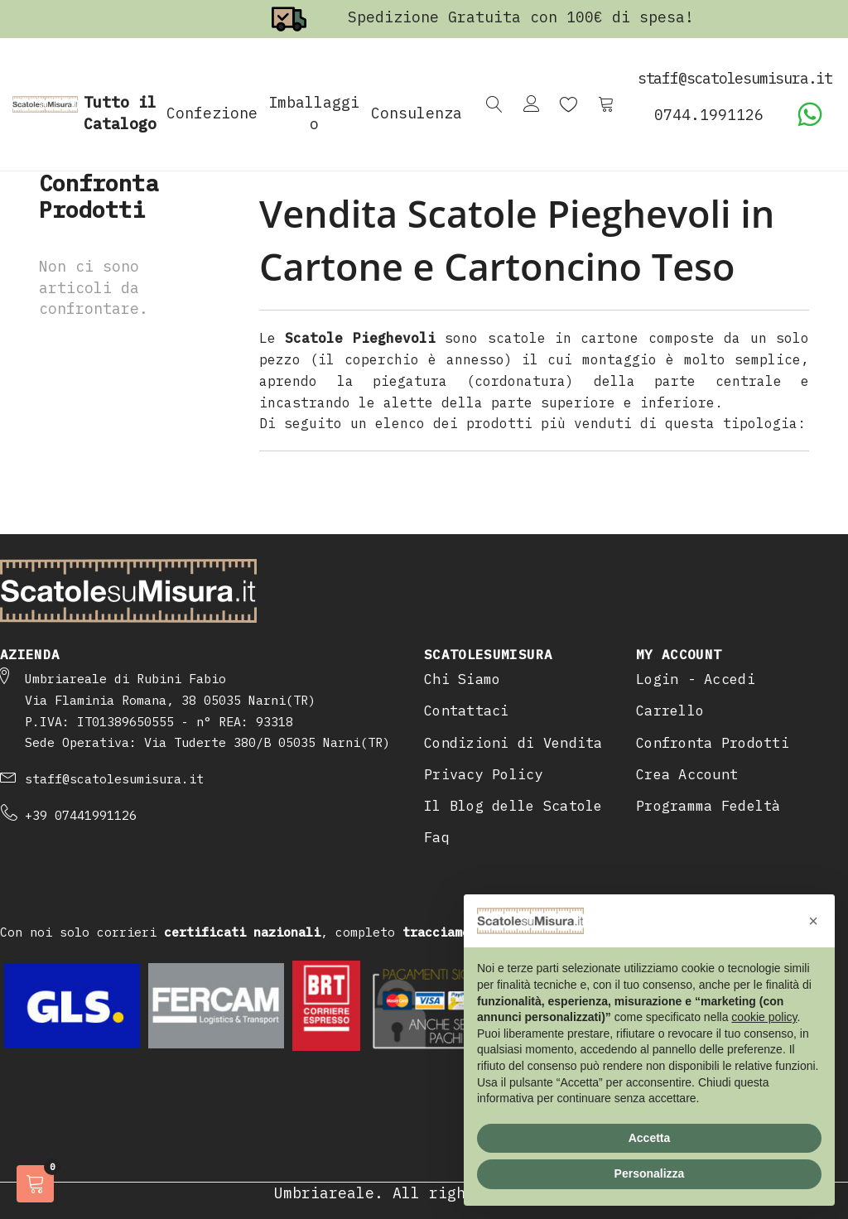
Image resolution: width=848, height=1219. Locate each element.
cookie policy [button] (764, 1017)
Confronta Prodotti (712, 743)
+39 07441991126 (81, 815)
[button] (813, 921)
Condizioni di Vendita (513, 743)
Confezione (212, 113)
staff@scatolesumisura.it (114, 779)
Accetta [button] (650, 1137)
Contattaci (466, 710)
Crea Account (687, 774)
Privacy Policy (483, 774)
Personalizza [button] (649, 1173)
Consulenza (416, 113)
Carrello (670, 710)
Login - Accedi (695, 679)
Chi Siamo (462, 679)
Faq (437, 837)
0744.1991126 (709, 114)
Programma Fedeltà (708, 806)
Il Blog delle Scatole (513, 806)
